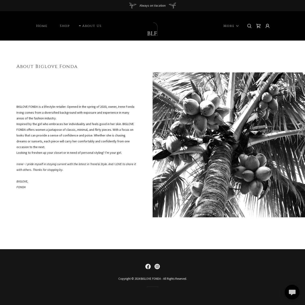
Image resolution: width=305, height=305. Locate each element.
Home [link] (42, 26)
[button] (229, 26)
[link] (152, 25)
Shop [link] (65, 26)
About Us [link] (91, 26)
